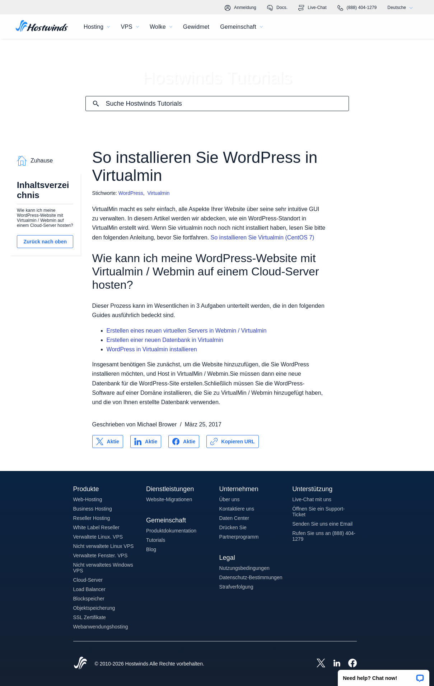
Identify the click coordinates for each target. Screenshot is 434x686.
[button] (383, 675)
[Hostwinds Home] (80, 664)
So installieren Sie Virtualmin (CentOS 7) (262, 237)
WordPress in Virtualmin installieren (152, 349)
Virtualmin (158, 193)
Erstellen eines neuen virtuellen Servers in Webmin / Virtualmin (187, 331)
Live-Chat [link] (312, 8)
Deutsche (401, 7)
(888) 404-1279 (357, 8)
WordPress (130, 193)
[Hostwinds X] (317, 664)
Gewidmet (196, 27)
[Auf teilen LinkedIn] (145, 441)
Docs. (277, 8)
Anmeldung (240, 8)
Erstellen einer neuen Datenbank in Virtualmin (165, 340)
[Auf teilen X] (107, 441)
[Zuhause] (41, 27)
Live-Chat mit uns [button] (311, 499)
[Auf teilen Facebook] (183, 441)
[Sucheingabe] (227, 103)
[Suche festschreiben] (96, 103)
